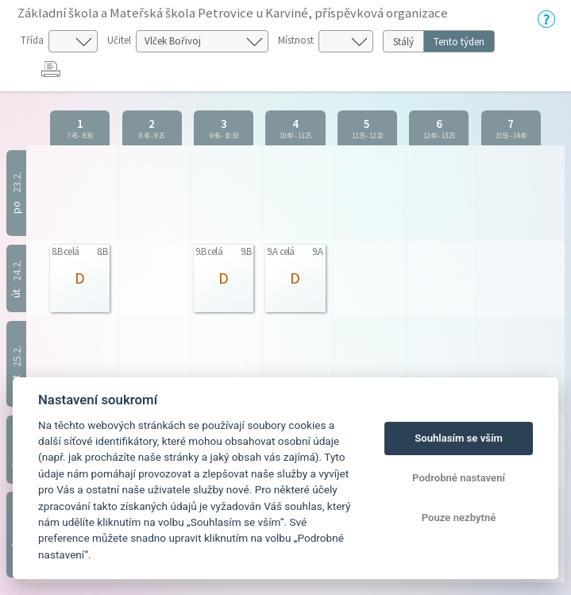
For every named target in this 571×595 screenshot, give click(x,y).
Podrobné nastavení (458, 478)
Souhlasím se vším (459, 438)
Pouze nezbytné (459, 518)
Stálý (403, 41)
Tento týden (459, 41)
